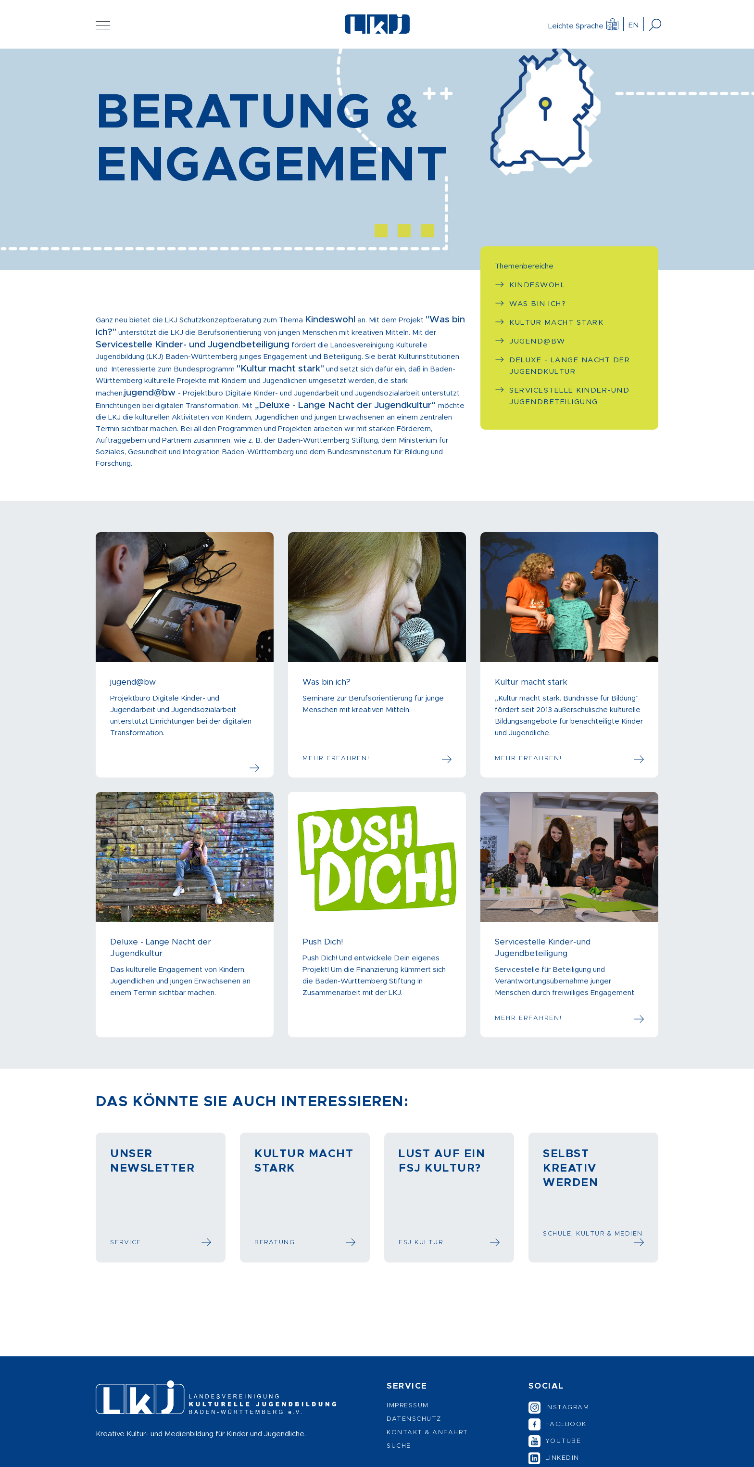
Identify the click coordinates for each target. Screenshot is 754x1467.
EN (633, 25)
